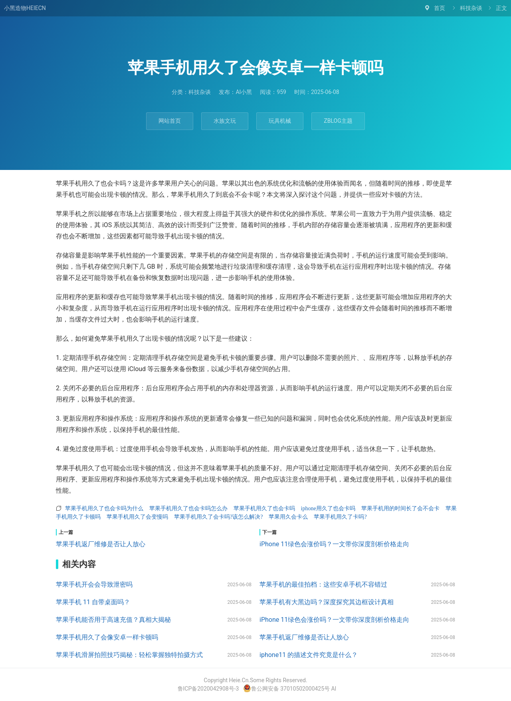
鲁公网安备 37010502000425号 (286, 688)
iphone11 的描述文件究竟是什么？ (308, 655)
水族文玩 (225, 121)
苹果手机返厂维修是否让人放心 (100, 544)
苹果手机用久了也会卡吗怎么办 (188, 508)
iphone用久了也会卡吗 (328, 508)
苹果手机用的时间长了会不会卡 (400, 508)
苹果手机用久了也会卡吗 (264, 508)
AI (334, 688)
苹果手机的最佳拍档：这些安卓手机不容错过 (323, 584)
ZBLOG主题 (338, 121)
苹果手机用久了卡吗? (340, 516)
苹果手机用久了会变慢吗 (137, 516)
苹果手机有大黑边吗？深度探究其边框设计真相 (326, 602)
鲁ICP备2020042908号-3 (208, 688)
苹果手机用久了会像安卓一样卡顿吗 (107, 637)
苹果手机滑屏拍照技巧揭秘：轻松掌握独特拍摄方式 (129, 655)
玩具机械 (280, 121)
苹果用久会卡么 (288, 516)
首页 (439, 8)
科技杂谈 (471, 8)
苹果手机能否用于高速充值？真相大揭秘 (113, 619)
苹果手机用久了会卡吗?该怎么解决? (218, 516)
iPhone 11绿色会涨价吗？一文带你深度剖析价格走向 (334, 544)
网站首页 (169, 121)
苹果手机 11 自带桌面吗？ (93, 602)
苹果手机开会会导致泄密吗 (94, 584)
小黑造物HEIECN (25, 8)
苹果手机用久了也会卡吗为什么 (104, 508)
